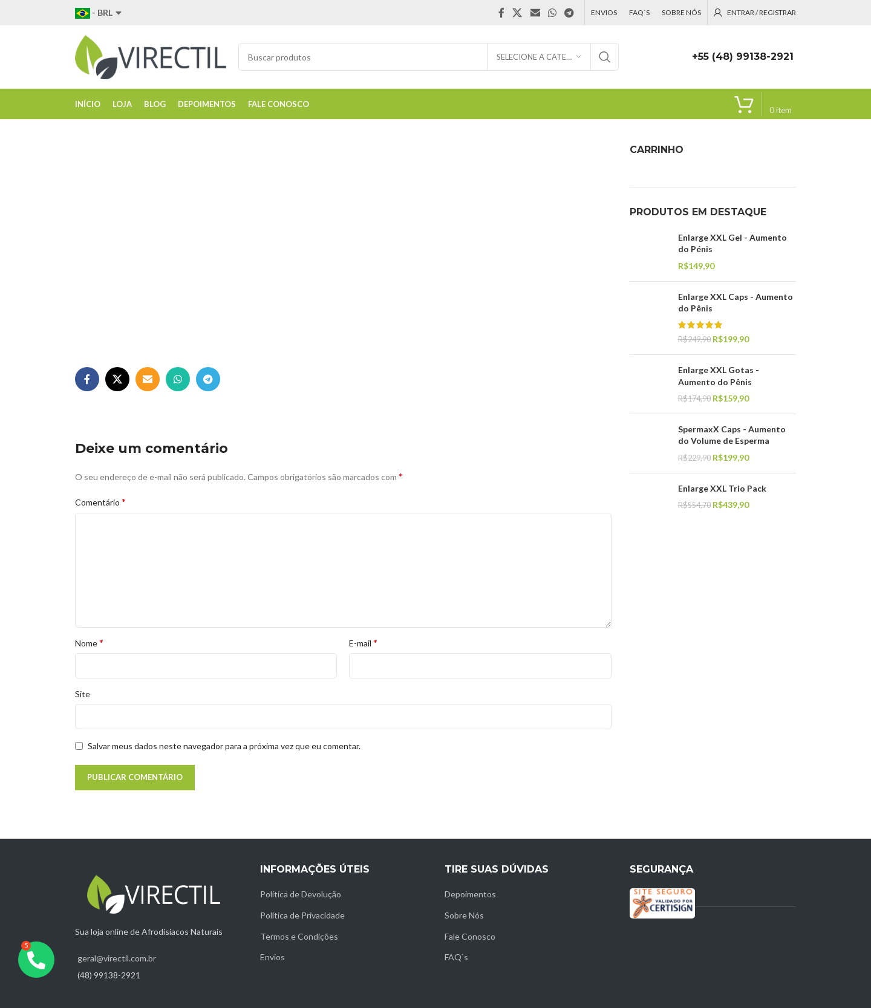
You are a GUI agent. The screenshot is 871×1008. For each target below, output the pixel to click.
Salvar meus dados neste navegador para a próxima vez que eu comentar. (224, 746)
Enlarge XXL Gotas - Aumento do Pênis (718, 376)
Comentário (100, 501)
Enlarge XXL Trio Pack (722, 488)
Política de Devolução (300, 894)
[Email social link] (535, 13)
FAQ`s (456, 957)
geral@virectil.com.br (116, 958)
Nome (89, 642)
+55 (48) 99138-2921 (743, 56)
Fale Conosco (470, 936)
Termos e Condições (299, 936)
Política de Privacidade (302, 915)
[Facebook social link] (501, 13)
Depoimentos (470, 894)
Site (82, 694)
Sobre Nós (464, 915)
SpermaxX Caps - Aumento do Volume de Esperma (732, 435)
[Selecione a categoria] (539, 57)
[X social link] (517, 13)
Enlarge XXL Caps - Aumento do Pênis (735, 302)
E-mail (363, 642)
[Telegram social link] (569, 13)
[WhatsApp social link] (552, 13)
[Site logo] (150, 56)
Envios (272, 957)
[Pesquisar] (428, 57)
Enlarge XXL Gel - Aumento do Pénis (732, 243)
